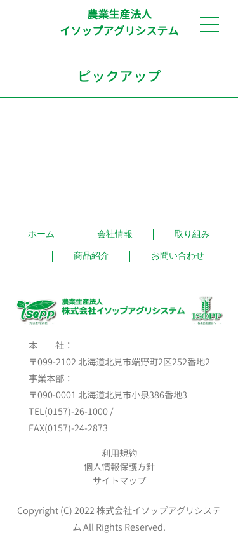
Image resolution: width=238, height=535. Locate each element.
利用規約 (119, 453)
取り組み (192, 234)
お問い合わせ (177, 255)
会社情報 (115, 234)
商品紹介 (91, 255)
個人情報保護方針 (119, 467)
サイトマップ (119, 481)
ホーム (41, 234)
